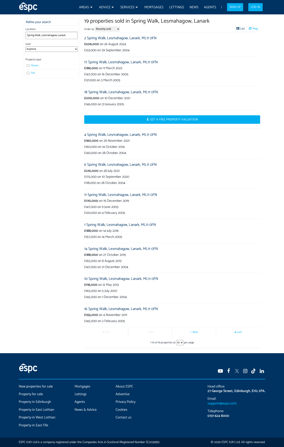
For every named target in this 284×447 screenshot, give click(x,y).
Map (255, 28)
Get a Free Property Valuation (174, 119)
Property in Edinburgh (35, 402)
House (32, 65)
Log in (255, 7)
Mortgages (153, 7)
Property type (33, 59)
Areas (84, 7)
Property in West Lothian (37, 417)
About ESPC (124, 386)
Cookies (121, 410)
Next (195, 332)
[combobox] (51, 35)
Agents (210, 7)
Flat (31, 73)
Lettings (176, 7)
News (194, 7)
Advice (104, 7)
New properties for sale (36, 386)
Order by (89, 29)
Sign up (235, 7)
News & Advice (86, 410)
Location (30, 29)
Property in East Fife (33, 425)
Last (239, 332)
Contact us (124, 417)
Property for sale (31, 394)
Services (127, 7)
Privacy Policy (125, 402)
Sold (27, 44)
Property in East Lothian (36, 410)
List (242, 28)
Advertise (123, 394)
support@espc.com (221, 403)
